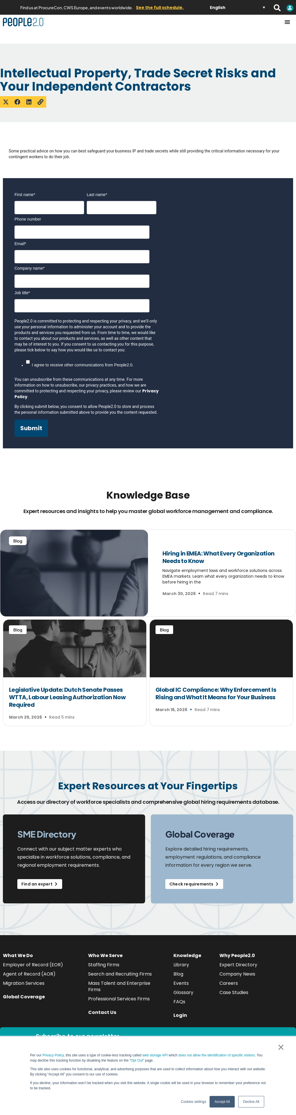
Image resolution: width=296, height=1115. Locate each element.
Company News (237, 974)
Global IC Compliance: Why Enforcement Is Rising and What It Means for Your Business (216, 693)
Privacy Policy (53, 1055)
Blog (178, 974)
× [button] (281, 1047)
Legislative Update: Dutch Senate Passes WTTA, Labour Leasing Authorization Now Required (67, 697)
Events (181, 983)
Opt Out (137, 1060)
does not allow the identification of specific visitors (216, 1055)
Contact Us (102, 1012)
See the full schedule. (160, 7)
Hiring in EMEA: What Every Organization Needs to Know (218, 557)
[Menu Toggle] (287, 22)
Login (180, 1015)
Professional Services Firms (119, 998)
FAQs (179, 1001)
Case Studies (233, 992)
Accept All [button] (222, 1102)
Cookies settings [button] (193, 1102)
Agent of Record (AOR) (29, 974)
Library (181, 964)
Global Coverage (24, 996)
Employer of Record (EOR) (33, 964)
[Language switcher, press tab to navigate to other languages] (237, 7)
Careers (228, 983)
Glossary (183, 992)
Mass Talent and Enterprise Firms (119, 986)
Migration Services (24, 983)
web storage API (156, 1055)
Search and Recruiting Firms (120, 974)
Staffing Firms (103, 964)
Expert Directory (238, 964)
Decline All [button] (251, 1102)
